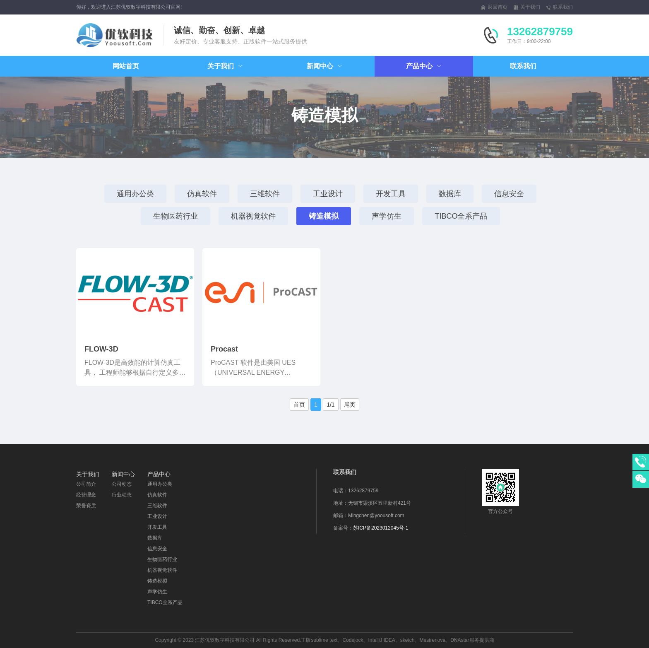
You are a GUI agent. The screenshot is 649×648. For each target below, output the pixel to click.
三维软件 (265, 194)
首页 (299, 404)
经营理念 (86, 495)
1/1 (330, 404)
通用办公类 (135, 194)
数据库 (450, 194)
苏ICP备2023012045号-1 (380, 528)
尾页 (350, 404)
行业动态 (122, 495)
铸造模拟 (324, 216)
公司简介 (86, 484)
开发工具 (391, 194)
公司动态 (122, 484)
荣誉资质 (86, 505)
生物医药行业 (175, 216)
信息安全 (509, 194)
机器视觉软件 (253, 216)
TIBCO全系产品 (461, 216)
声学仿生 (386, 216)
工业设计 (328, 194)
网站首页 (126, 66)
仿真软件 (202, 194)
